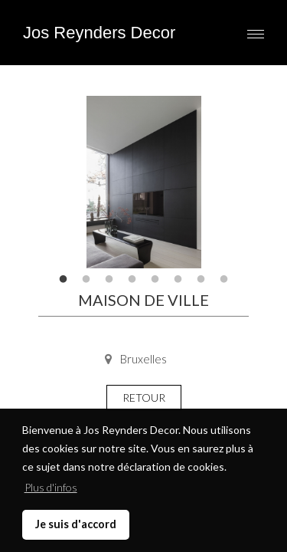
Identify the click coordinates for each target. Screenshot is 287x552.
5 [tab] (155, 280)
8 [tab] (224, 280)
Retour (143, 397)
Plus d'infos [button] (50, 487)
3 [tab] (109, 280)
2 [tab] (86, 280)
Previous (61, 182)
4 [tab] (132, 280)
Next (225, 182)
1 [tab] (63, 280)
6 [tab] (178, 280)
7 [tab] (201, 280)
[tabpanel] (143, 182)
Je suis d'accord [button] (75, 524)
